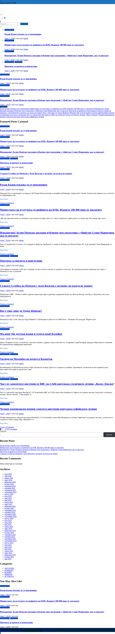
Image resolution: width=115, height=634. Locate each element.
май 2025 (7, 500)
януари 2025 (9, 508)
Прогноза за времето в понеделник (20, 66)
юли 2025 (8, 496)
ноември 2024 (9, 512)
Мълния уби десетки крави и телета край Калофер (89, 113)
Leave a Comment (7, 203)
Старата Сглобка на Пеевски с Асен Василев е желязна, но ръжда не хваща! (36, 173)
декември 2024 (10, 510)
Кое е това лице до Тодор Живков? (56, 113)
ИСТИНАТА (9, 576)
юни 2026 (8, 474)
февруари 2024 (10, 531)
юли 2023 (8, 545)
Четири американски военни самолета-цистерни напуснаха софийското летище (48, 408)
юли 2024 (8, 520)
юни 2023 (8, 547)
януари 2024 (9, 533)
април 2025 (8, 502)
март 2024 (8, 529)
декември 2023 (10, 535)
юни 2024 (8, 522)
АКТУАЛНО (9, 30)
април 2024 (8, 527)
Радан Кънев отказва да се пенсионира (22, 34)
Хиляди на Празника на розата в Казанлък (26, 358)
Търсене (3, 431)
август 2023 (8, 543)
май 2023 (7, 549)
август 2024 (8, 518)
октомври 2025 (10, 490)
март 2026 (8, 480)
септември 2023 (10, 541)
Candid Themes (48, 631)
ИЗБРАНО (18, 62)
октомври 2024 (10, 514)
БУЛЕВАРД (8, 570)
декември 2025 (10, 486)
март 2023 (8, 553)
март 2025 (8, 504)
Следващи (13, 429)
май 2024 (7, 524)
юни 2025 (8, 498)
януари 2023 (9, 557)
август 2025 (8, 494)
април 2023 (8, 551)
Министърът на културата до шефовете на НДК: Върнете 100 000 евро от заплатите (44, 45)
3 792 (7, 429)
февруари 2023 (10, 555)
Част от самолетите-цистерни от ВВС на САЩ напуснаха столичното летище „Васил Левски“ (62, 115)
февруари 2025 (10, 506)
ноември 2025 (9, 488)
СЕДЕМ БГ (9, 8)
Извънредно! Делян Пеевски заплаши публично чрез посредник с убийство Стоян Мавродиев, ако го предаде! (56, 55)
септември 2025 (10, 492)
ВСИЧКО (8, 572)
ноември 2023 (9, 537)
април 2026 (8, 478)
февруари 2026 (10, 482)
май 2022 (7, 559)
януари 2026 (9, 484)
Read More (4, 199)
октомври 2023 (10, 539)
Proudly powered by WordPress (11, 631)
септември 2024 (10, 516)
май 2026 (7, 476)
